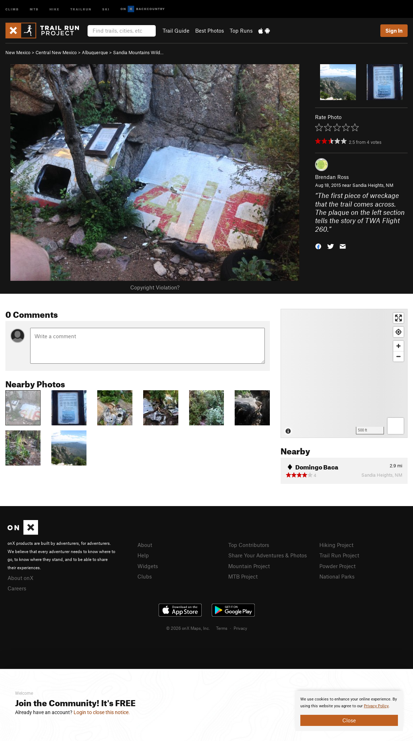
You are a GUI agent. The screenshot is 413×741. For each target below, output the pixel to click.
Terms (221, 628)
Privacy (240, 628)
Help (143, 555)
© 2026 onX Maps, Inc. (188, 628)
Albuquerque (95, 52)
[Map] (344, 373)
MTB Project (243, 576)
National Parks (337, 576)
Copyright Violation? (154, 287)
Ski (106, 8)
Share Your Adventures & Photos (267, 555)
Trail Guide (176, 30)
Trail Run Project (339, 555)
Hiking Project (336, 545)
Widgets (147, 566)
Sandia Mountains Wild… (138, 52)
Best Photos (209, 30)
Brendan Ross (332, 177)
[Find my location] (398, 332)
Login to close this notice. (102, 712)
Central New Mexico (56, 52)
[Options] (396, 426)
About (144, 545)
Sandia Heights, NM (372, 185)
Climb (12, 8)
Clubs (144, 576)
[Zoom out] (398, 356)
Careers (17, 588)
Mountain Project (249, 566)
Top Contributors (248, 545)
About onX (20, 578)
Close (349, 720)
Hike (55, 8)
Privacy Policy (376, 706)
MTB (34, 8)
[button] (318, 246)
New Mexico (17, 52)
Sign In (394, 30)
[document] (349, 711)
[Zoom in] (398, 346)
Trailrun (80, 8)
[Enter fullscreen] (398, 318)
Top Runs (241, 30)
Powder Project (337, 566)
